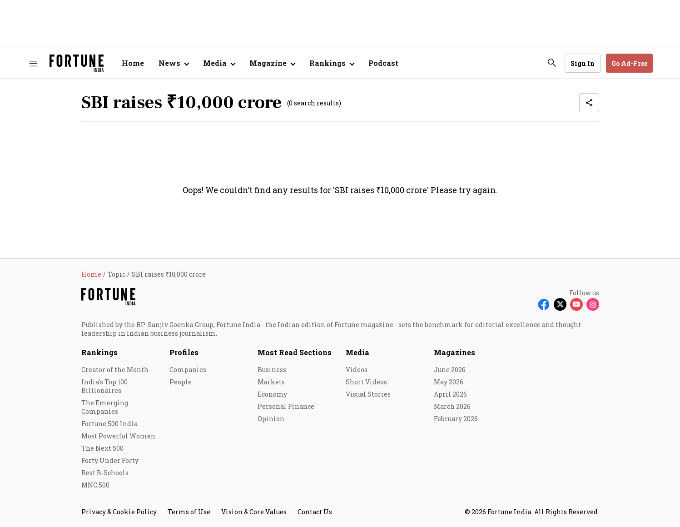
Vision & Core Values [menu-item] (254, 511)
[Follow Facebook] (543, 304)
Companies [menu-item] (187, 369)
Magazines (454, 352)
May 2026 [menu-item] (448, 382)
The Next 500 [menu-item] (102, 448)
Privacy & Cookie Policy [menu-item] (119, 511)
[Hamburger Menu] (33, 63)
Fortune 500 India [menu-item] (109, 423)
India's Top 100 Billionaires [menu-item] (104, 386)
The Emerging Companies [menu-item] (104, 407)
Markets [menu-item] (271, 382)
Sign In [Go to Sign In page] (583, 63)
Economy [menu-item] (272, 394)
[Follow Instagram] (592, 304)
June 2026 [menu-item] (450, 369)
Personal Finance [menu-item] (286, 406)
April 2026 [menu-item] (450, 394)
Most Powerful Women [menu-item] (118, 436)
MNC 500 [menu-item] (95, 485)
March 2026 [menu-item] (452, 406)
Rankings (99, 352)
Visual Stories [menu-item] (368, 394)
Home (133, 63)
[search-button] (551, 62)
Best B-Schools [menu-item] (105, 472)
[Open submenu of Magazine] (272, 63)
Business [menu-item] (272, 369)
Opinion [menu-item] (271, 418)
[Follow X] (560, 304)
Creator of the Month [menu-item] (115, 369)
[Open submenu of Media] (219, 63)
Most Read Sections (295, 352)
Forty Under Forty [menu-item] (110, 460)
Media (357, 352)
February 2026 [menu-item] (456, 418)
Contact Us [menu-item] (315, 511)
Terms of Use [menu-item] (189, 511)
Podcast (383, 63)
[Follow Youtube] (576, 304)
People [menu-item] (180, 382)
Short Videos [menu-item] (366, 382)
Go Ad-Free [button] (629, 63)
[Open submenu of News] (174, 63)
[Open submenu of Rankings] (331, 63)
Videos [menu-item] (356, 369)
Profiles (184, 352)
